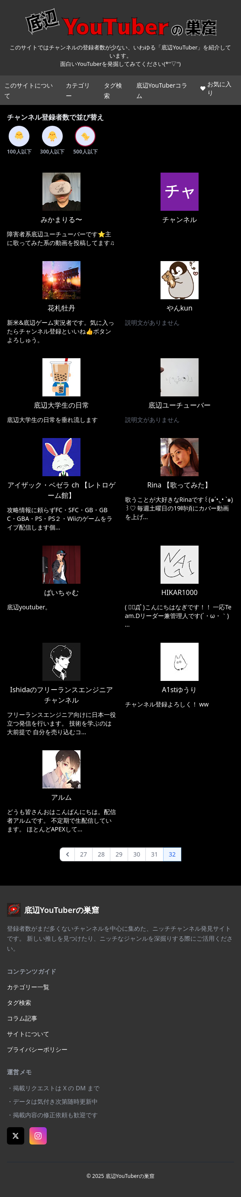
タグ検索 (19, 1002)
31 (154, 854)
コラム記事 (22, 1018)
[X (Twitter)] (15, 1136)
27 (83, 854)
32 (172, 854)
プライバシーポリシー (37, 1049)
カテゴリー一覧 (28, 987)
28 (101, 854)
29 (119, 854)
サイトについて (28, 1034)
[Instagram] (38, 1136)
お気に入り (215, 88)
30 (136, 854)
